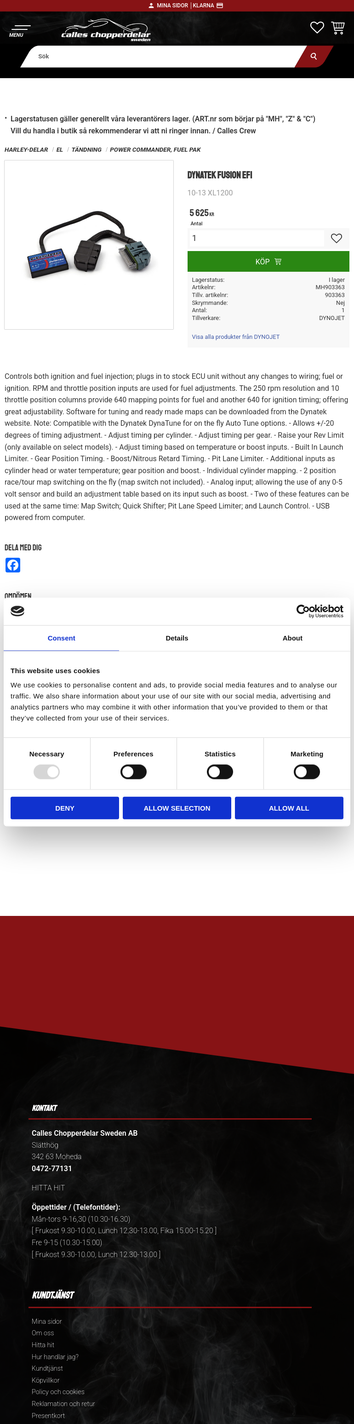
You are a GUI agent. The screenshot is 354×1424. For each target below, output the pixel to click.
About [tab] (293, 637)
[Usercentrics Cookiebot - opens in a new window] (303, 611)
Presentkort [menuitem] (48, 1416)
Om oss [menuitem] (43, 1333)
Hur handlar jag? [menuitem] (55, 1357)
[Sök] (314, 56)
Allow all (289, 808)
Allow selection (177, 808)
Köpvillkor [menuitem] (46, 1380)
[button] (19, 30)
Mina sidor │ (175, 5)
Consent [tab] (61, 637)
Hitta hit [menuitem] (43, 1345)
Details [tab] (177, 637)
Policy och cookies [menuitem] (58, 1392)
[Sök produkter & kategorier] (164, 56)
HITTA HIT (48, 1188)
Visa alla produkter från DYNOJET (236, 336)
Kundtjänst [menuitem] (47, 1369)
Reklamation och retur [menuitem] (63, 1404)
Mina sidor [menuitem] (47, 1322)
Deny (64, 808)
